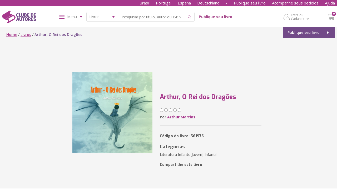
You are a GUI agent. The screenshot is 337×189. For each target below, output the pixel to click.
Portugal (163, 3)
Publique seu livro (250, 3)
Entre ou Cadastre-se (300, 17)
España (184, 3)
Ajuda (330, 3)
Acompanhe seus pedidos (295, 3)
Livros (26, 34)
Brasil (145, 3)
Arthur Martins (181, 116)
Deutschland (208, 3)
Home (11, 34)
